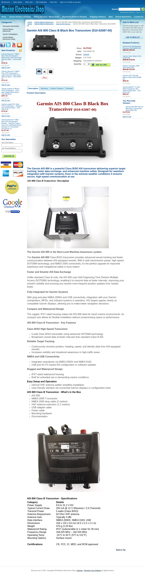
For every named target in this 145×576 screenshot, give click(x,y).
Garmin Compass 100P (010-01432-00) (131, 66)
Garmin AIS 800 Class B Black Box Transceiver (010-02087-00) (134, 108)
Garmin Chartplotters (10, 34)
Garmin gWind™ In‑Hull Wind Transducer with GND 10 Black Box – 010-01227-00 (132, 89)
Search (115, 9)
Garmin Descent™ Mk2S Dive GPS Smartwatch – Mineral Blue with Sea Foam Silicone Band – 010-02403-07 (11, 57)
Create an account (74, 2)
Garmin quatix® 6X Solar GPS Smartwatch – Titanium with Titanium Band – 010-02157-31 (11, 106)
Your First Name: (7, 142)
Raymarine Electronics (11, 26)
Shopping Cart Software (92, 570)
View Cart (53, 2)
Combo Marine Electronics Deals (9, 38)
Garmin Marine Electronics (11, 30)
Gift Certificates (41, 2)
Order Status (17, 2)
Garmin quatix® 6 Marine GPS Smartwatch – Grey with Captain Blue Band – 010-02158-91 (10, 91)
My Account (5, 2)
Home (30, 22)
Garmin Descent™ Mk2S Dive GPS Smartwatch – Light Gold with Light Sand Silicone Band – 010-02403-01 (11, 74)
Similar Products (56, 88)
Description (33, 88)
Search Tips (140, 12)
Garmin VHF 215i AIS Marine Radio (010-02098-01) (132, 77)
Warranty (44, 88)
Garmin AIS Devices (63, 24)
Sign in (62, 2)
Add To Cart (5, 67)
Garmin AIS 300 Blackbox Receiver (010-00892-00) (132, 47)
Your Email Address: (8, 148)
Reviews (69, 88)
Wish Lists (29, 2)
